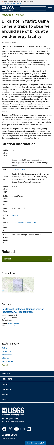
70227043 (16, 215)
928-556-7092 (11, 326)
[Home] (8, 10)
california (5, 358)
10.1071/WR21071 (18, 170)
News (5, 384)
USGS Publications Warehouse (24, 222)
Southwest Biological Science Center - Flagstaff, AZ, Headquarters (23, 310)
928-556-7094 (14, 323)
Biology (5, 348)
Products (7, 379)
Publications (7, 15)
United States (7, 355)
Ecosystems (6, 351)
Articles (20, 15)
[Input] (33, 8)
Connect (7, 259)
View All (6, 365)
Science (6, 374)
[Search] (44, 8)
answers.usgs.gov (8, 438)
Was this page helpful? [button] (35, 443)
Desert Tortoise (8, 361)
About (6, 395)
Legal (5, 400)
